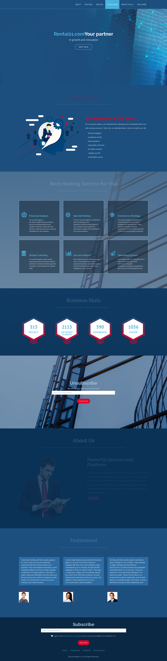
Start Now (83, 47)
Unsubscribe (112, 4)
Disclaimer (141, 4)
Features (88, 4)
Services (99, 4)
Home (64, 650)
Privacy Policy (127, 4)
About (78, 4)
